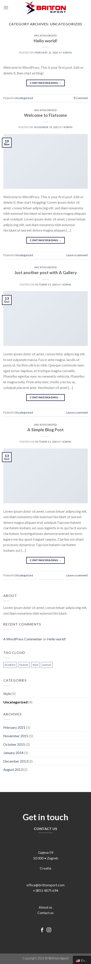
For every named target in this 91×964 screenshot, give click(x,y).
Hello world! (45, 40)
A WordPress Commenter (22, 639)
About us (45, 907)
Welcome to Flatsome (45, 115)
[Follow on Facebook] (42, 930)
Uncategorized (45, 35)
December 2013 (15, 761)
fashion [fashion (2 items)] (23, 665)
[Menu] (6, 7)
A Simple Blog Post (45, 429)
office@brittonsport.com (45, 885)
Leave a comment (77, 255)
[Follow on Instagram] (49, 930)
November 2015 (15, 736)
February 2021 (14, 727)
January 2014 (13, 753)
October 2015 (14, 744)
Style (7, 693)
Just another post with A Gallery (45, 272)
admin (67, 52)
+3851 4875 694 (45, 890)
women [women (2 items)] (46, 665)
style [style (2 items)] (35, 665)
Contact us (45, 913)
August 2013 (13, 769)
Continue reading (45, 83)
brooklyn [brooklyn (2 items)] (10, 665)
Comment (81, 98)
